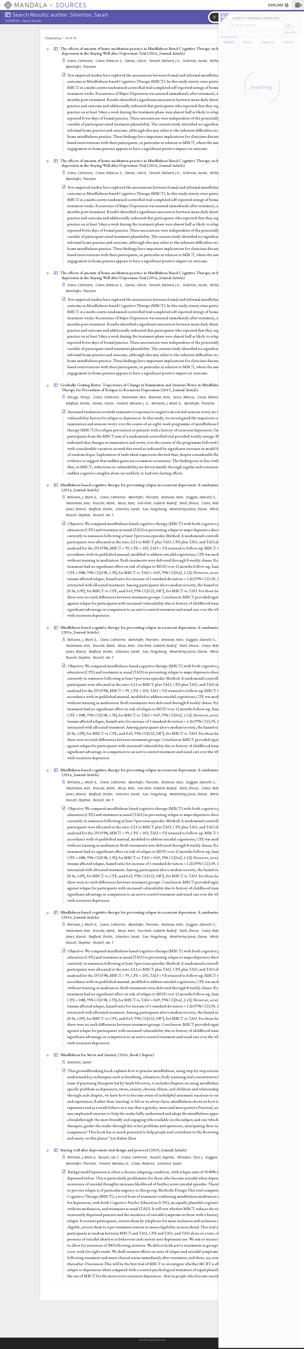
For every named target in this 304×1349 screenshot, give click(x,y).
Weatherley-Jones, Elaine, (189, 509)
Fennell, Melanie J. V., (133, 403)
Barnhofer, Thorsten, (144, 497)
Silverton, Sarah (79, 1062)
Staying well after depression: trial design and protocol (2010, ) (123, 1150)
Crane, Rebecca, (143, 1163)
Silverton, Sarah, (196, 60)
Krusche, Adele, (105, 503)
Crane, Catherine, (81, 60)
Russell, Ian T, (109, 1157)
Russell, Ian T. (103, 515)
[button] (298, 5)
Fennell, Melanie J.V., (165, 60)
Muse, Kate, (127, 503)
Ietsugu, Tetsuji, (79, 397)
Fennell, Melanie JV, (114, 1163)
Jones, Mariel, (77, 509)
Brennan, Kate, (160, 397)
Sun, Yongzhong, (155, 509)
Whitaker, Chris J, (190, 1157)
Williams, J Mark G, (82, 1157)
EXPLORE (278, 5)
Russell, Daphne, (79, 515)
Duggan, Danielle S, (220, 1157)
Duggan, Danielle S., (201, 497)
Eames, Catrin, (136, 60)
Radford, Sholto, (79, 403)
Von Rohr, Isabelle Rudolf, (158, 503)
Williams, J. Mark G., (167, 403)
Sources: (13, 21)
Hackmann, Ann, (134, 397)
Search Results (32, 21)
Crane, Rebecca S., (109, 60)
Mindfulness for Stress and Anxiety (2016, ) (107, 1054)
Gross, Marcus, (184, 397)
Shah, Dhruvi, (189, 503)
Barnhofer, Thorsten (81, 66)
